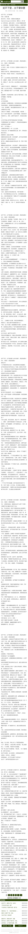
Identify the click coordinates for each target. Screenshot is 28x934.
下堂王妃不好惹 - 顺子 (6, 905)
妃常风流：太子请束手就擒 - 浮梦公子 (10, 923)
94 (21, 895)
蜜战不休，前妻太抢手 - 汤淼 (8, 918)
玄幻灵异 (13, 4)
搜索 (22, 1)
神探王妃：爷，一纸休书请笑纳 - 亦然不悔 (10, 911)
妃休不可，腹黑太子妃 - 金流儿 (8, 903)
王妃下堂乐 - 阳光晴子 (6, 915)
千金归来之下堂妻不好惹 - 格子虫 (9, 907)
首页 (8, 4)
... (18, 895)
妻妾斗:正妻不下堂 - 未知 (7, 913)
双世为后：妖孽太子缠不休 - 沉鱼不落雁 (10, 920)
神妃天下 (20, 925)
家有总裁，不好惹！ (7, 925)
